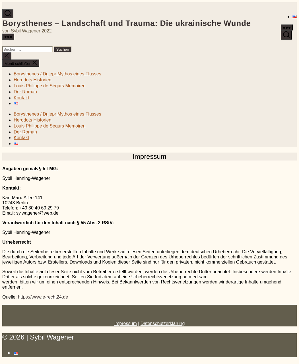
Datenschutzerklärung (163, 323)
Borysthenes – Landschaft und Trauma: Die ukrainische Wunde (126, 23)
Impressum (125, 323)
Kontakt (21, 97)
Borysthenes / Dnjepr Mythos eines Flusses (57, 73)
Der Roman (25, 91)
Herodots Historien (32, 79)
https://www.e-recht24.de (43, 297)
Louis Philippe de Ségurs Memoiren (50, 85)
